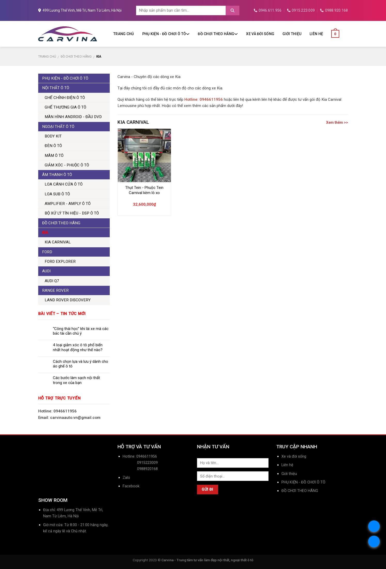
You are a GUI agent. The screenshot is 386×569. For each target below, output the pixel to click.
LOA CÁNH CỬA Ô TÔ (64, 184)
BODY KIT (53, 136)
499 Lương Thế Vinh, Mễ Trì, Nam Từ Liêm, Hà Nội (80, 10)
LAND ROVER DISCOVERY (68, 300)
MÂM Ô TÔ (54, 155)
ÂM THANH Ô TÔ (57, 174)
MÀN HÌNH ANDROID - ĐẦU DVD (73, 116)
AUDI (46, 271)
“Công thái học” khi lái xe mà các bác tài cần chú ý (80, 331)
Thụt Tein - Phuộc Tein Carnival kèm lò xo (144, 190)
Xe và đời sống (260, 34)
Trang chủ (123, 34)
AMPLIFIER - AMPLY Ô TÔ (68, 203)
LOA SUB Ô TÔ (57, 194)
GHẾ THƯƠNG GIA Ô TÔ (65, 107)
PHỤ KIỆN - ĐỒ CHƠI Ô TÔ (166, 34)
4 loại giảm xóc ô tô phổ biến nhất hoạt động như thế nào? (78, 347)
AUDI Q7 (52, 281)
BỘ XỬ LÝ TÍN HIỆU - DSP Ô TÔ (72, 213)
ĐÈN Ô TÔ (53, 145)
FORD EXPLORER (60, 261)
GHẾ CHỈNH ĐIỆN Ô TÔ (65, 97)
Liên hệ (316, 34)
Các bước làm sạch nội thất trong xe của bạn (76, 380)
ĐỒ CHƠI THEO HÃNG (218, 34)
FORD (47, 252)
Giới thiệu (291, 34)
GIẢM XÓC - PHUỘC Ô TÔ (67, 165)
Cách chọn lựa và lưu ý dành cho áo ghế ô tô (80, 363)
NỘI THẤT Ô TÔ (55, 88)
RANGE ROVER (55, 290)
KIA (45, 232)
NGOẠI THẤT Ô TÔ (58, 126)
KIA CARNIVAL (58, 242)
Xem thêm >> (337, 122)
